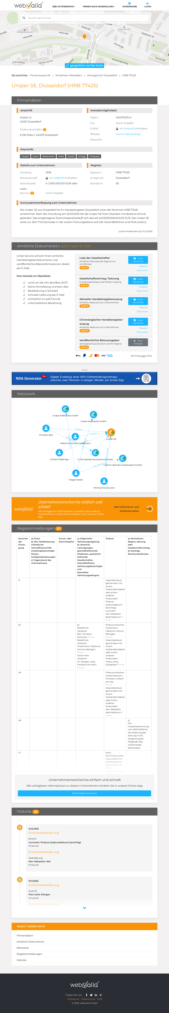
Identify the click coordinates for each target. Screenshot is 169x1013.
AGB (99, 999)
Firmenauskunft (40, 75)
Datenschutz (88, 999)
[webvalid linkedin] (97, 995)
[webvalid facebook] (87, 995)
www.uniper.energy (128, 134)
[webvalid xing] (101, 995)
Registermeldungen (29, 953)
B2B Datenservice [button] (63, 6)
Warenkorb (130, 5)
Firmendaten (25, 935)
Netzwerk (23, 947)
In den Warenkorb (138, 259)
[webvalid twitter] (92, 995)
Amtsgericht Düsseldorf (102, 75)
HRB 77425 (129, 75)
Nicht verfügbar (138, 342)
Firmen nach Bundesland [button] (98, 6)
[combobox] (84, 18)
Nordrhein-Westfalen (68, 75)
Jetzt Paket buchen (84, 793)
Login (148, 5)
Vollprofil (129, 128)
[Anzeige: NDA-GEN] (84, 376)
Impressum (73, 999)
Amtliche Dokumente (30, 941)
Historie (21, 960)
